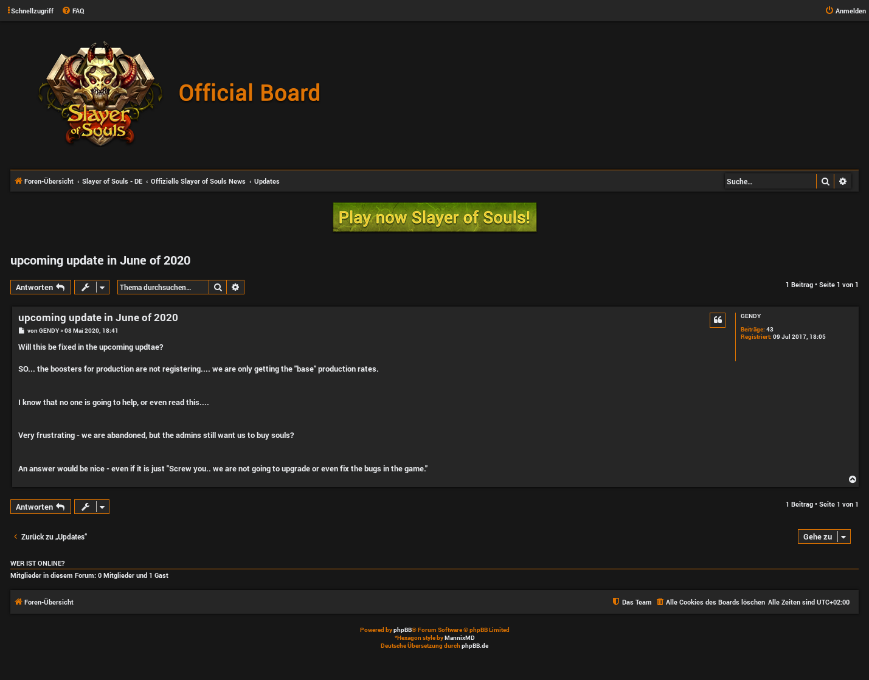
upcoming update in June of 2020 (100, 260)
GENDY (751, 316)
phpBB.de (475, 646)
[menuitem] (73, 11)
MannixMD (460, 638)
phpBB (402, 630)
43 (770, 329)
